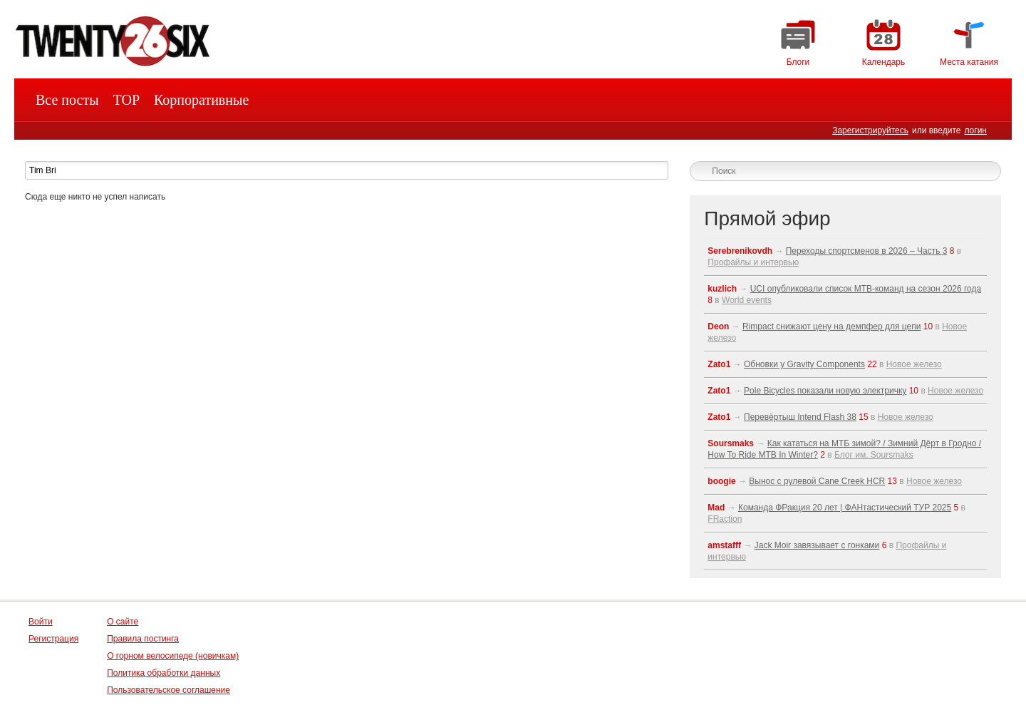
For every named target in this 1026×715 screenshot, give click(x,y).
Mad (716, 508)
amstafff (724, 545)
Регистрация (53, 639)
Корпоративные (201, 99)
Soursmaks (731, 443)
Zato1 (719, 364)
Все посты (67, 99)
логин (975, 130)
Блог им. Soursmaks (873, 455)
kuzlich (722, 289)
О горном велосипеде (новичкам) (173, 656)
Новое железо (914, 364)
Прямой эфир (767, 218)
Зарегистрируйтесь (870, 130)
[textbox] (346, 170)
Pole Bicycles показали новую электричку (825, 391)
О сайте (122, 622)
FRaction (725, 519)
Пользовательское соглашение (168, 690)
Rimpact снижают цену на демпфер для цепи (831, 326)
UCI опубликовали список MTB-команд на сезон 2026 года (866, 289)
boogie (721, 481)
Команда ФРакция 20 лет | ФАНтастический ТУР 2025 (844, 508)
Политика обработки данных (163, 673)
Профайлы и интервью (753, 262)
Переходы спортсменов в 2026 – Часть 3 (867, 251)
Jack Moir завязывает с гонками (817, 545)
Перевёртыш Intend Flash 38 (800, 417)
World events (747, 300)
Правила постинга (143, 639)
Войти (40, 622)
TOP (126, 99)
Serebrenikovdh (740, 251)
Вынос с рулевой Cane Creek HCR (817, 481)
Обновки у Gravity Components (804, 364)
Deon (718, 326)
